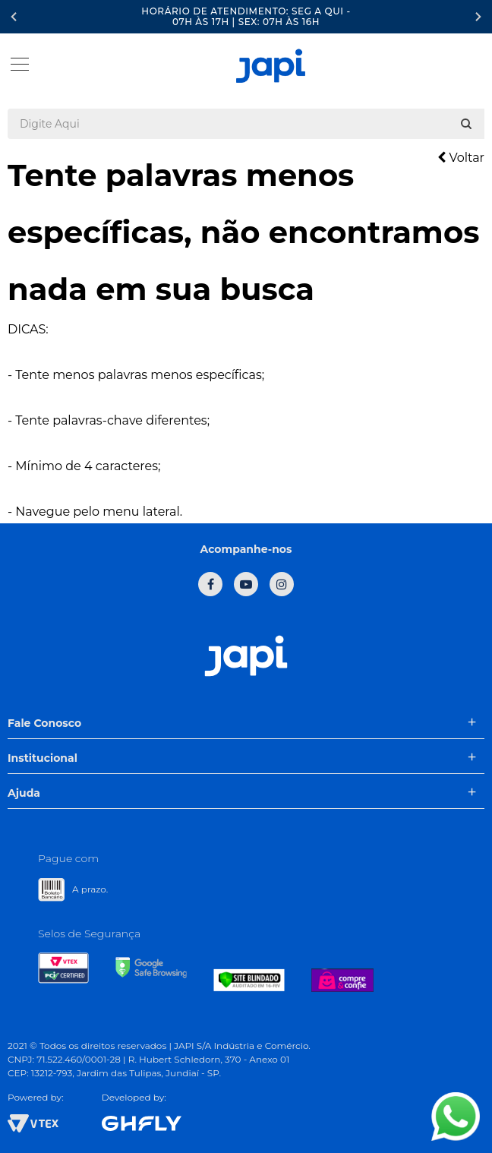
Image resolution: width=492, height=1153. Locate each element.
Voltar (460, 157)
